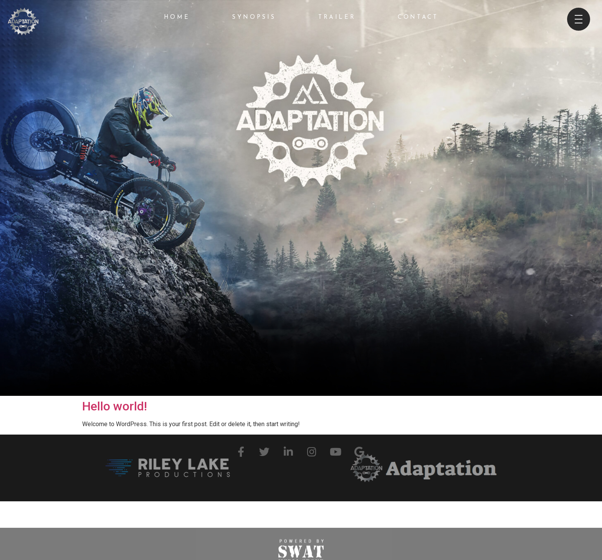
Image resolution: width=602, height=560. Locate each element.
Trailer (337, 17)
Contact (418, 17)
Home (177, 17)
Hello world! (114, 406)
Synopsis (254, 17)
